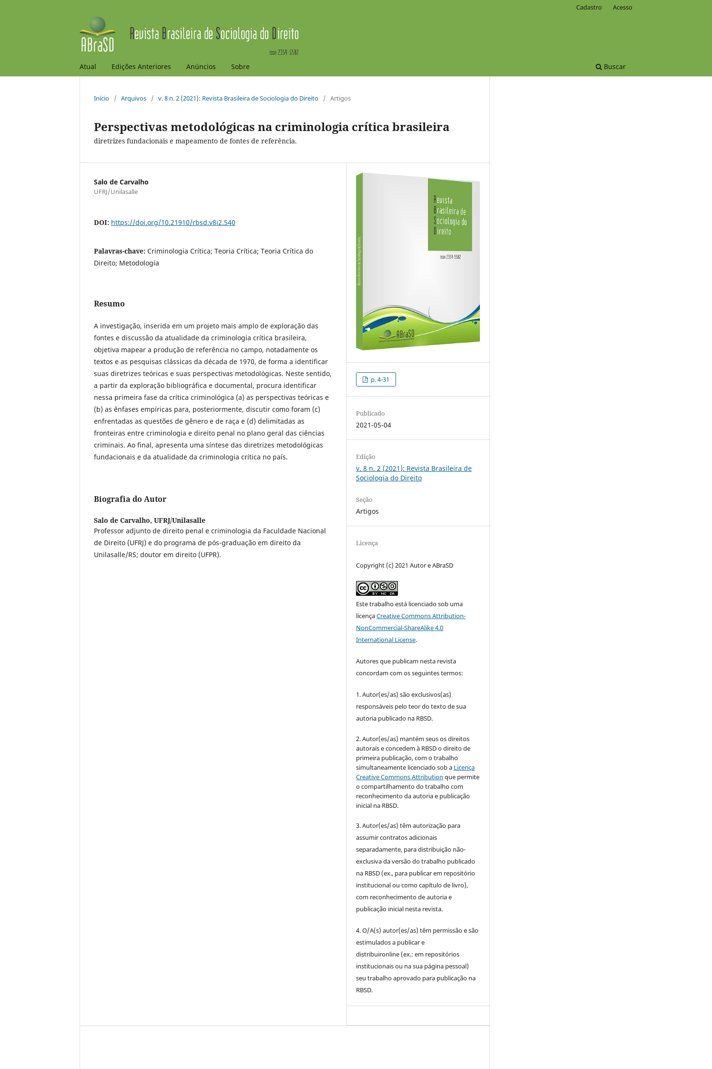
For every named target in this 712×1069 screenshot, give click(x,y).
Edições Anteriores (141, 66)
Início (101, 98)
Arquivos (133, 98)
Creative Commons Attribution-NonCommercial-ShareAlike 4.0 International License (411, 627)
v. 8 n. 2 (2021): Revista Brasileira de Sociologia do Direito (238, 98)
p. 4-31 (379, 379)
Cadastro (589, 7)
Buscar (611, 66)
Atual (88, 66)
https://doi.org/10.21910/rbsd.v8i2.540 (173, 222)
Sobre (240, 66)
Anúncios (201, 66)
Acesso (622, 7)
